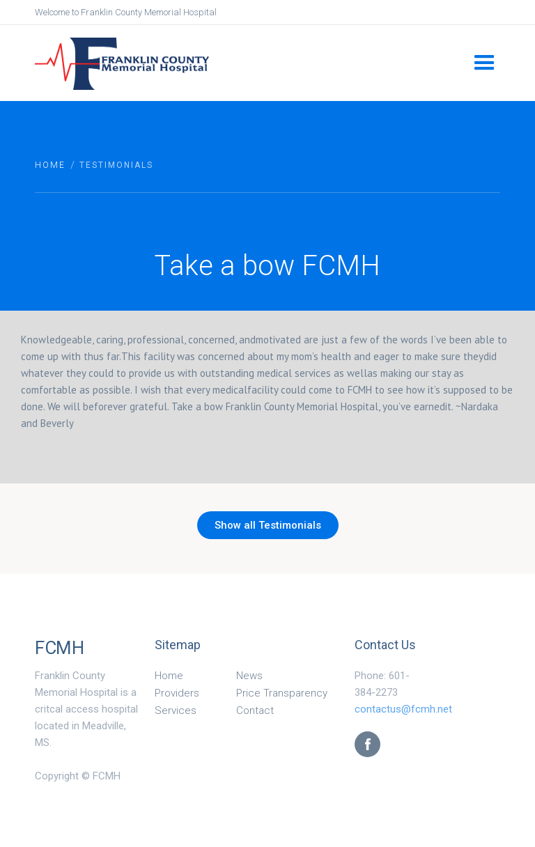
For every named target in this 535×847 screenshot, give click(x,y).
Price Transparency (281, 693)
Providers (177, 693)
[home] (249, 62)
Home (50, 165)
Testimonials (116, 165)
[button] (484, 63)
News (249, 675)
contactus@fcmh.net (403, 709)
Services (175, 710)
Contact (255, 710)
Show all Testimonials (268, 525)
